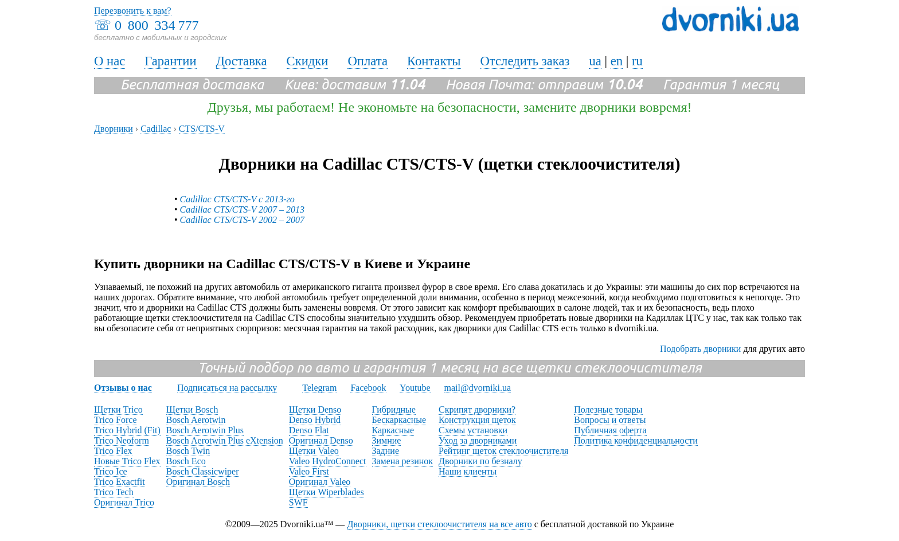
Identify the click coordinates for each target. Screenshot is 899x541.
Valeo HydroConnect (327, 461)
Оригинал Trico (124, 502)
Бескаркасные (399, 420)
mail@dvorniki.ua (477, 388)
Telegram (319, 388)
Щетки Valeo (314, 451)
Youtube (415, 388)
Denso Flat (309, 430)
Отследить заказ (525, 61)
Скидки (308, 61)
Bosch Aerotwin (196, 420)
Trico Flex (113, 451)
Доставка (241, 61)
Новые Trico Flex (127, 461)
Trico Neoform (121, 440)
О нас (109, 61)
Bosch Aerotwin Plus (205, 430)
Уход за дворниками (478, 440)
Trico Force (115, 420)
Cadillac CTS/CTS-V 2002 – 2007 (242, 220)
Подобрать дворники (700, 349)
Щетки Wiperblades (326, 492)
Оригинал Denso (321, 440)
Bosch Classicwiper (202, 471)
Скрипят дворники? (477, 409)
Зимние (386, 440)
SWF (298, 502)
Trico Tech (114, 492)
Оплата (367, 61)
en (617, 61)
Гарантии (170, 61)
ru (637, 61)
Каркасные (393, 430)
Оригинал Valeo (319, 482)
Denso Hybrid (315, 420)
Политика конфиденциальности (636, 440)
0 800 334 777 (156, 25)
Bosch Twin (188, 451)
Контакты (434, 61)
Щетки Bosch (192, 409)
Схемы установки (473, 430)
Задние (385, 451)
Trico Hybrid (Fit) (127, 430)
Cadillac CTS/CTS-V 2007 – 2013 (242, 209)
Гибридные (394, 409)
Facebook (368, 388)
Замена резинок (402, 461)
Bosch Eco (186, 461)
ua (595, 61)
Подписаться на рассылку (227, 388)
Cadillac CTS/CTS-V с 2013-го (237, 199)
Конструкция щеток (477, 420)
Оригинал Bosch (198, 482)
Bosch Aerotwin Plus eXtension (224, 440)
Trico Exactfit (119, 482)
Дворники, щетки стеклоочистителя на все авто (439, 524)
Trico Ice (110, 471)
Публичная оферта (610, 430)
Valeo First (309, 471)
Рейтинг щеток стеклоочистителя (503, 451)
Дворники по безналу (480, 461)
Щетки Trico (118, 409)
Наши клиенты (468, 471)
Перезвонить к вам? (132, 10)
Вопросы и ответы (610, 420)
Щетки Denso (315, 409)
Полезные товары (608, 409)
